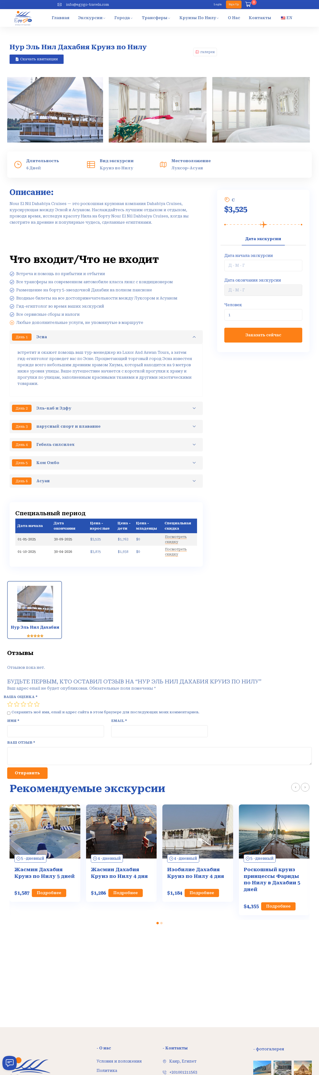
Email (119, 697)
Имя (13, 697)
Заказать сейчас (263, 335)
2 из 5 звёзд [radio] (17, 681)
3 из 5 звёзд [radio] (23, 681)
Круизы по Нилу (197, 18)
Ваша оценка (21, 673)
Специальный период (50, 513)
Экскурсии (90, 18)
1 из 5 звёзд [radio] (10, 681)
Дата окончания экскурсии (252, 280)
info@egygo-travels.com (87, 4)
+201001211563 (183, 1072)
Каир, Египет (183, 1061)
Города (122, 18)
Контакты (260, 18)
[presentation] (295, 787)
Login (218, 4)
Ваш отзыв (21, 719)
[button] (158, 923)
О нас (234, 18)
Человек (233, 305)
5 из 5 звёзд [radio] (37, 681)
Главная (60, 18)
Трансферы (154, 18)
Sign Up (234, 4)
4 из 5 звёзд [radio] (30, 681)
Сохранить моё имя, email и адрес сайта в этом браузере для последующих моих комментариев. (105, 689)
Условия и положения (119, 1061)
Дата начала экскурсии (248, 255)
